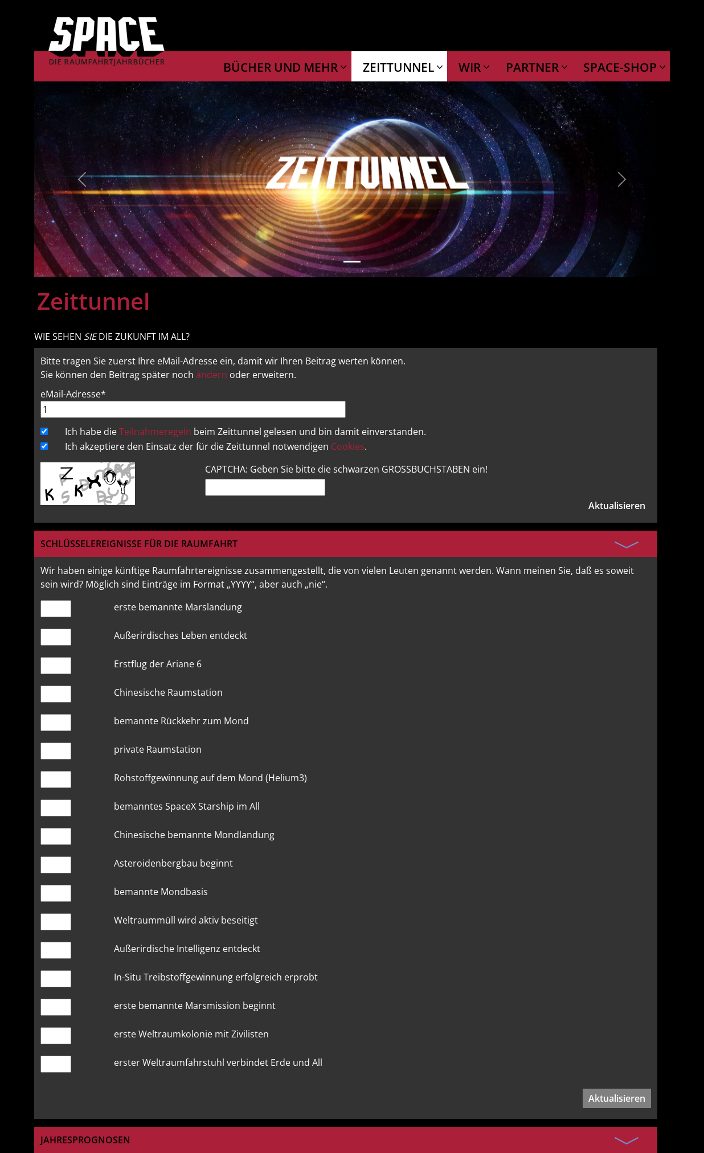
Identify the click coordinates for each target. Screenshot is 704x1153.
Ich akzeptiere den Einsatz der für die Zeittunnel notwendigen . (216, 446)
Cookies (348, 446)
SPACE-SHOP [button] (621, 67)
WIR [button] (471, 67)
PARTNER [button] (534, 67)
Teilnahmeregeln (155, 431)
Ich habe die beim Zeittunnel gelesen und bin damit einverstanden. (245, 431)
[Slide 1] (352, 261)
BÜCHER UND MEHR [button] (282, 67)
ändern (211, 374)
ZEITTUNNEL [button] (400, 67)
